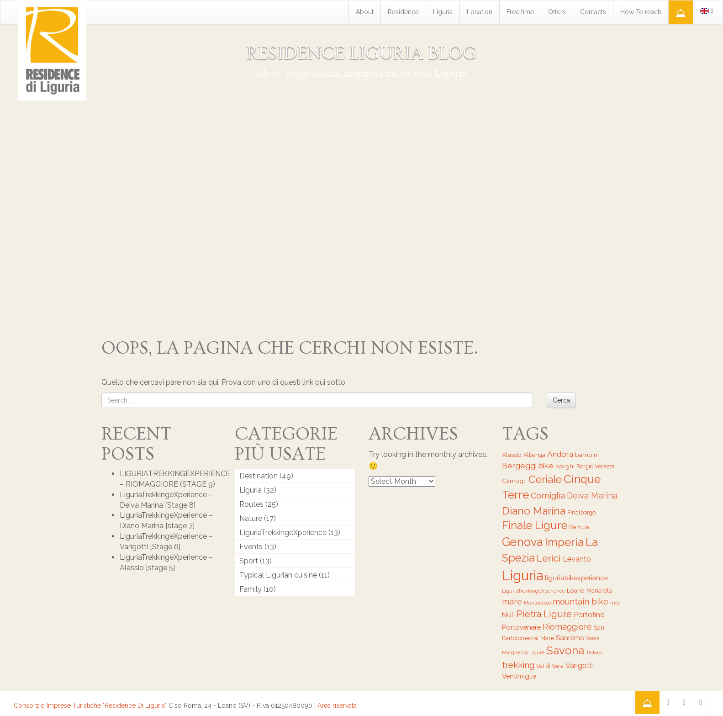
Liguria (443, 12)
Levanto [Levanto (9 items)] (577, 559)
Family (250, 589)
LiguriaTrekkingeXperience (283, 532)
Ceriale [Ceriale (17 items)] (545, 479)
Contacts (593, 12)
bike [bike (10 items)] (546, 465)
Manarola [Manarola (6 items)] (599, 590)
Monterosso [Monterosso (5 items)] (537, 602)
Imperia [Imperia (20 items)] (564, 542)
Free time (520, 12)
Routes (251, 504)
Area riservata (337, 705)
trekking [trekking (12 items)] (518, 665)
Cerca (561, 400)
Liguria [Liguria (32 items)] (522, 575)
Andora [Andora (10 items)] (560, 454)
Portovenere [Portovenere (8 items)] (521, 627)
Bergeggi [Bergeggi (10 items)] (519, 465)
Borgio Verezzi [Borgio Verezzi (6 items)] (595, 466)
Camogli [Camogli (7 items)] (514, 480)
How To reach (640, 12)
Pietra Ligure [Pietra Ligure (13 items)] (544, 614)
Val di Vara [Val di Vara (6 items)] (550, 666)
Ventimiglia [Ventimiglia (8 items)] (519, 676)
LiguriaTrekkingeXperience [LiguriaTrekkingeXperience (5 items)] (533, 591)
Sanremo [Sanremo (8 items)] (570, 638)
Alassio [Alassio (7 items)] (512, 454)
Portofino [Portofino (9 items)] (589, 614)
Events (251, 546)
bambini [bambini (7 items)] (587, 454)
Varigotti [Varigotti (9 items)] (579, 665)
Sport (248, 561)
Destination (258, 476)
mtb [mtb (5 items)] (615, 602)
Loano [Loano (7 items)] (576, 590)
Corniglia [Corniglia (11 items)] (548, 495)
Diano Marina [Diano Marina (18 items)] (533, 510)
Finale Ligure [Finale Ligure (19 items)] (534, 525)
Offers (557, 12)
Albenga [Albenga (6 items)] (534, 454)
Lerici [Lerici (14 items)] (549, 558)
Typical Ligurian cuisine (278, 575)
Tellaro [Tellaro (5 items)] (594, 652)
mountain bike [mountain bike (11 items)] (580, 601)
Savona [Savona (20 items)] (565, 650)
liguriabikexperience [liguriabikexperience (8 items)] (576, 578)
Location (479, 12)
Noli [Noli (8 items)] (508, 615)
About (365, 12)
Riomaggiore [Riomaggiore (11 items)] (567, 626)
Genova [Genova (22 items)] (522, 542)
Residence (403, 12)
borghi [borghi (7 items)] (565, 466)
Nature (250, 518)
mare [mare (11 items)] (512, 601)
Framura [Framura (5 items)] (579, 527)
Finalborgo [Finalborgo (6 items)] (581, 512)
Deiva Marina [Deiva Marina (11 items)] (592, 495)
